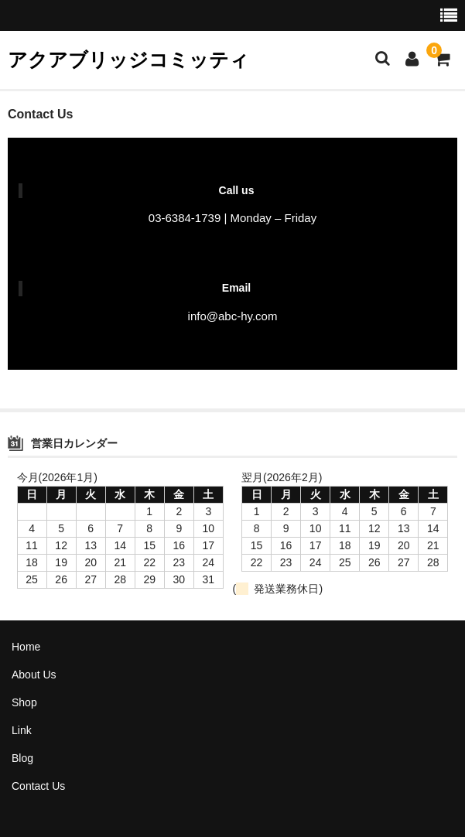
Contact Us (38, 786)
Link (22, 730)
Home (26, 647)
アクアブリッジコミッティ (128, 59)
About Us (34, 674)
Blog (22, 758)
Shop (24, 702)
